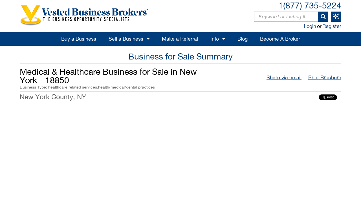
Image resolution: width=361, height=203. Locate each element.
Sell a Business (126, 39)
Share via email (284, 77)
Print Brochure (324, 77)
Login (310, 26)
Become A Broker (280, 39)
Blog (242, 39)
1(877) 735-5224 (309, 5)
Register (331, 26)
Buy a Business (78, 39)
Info (214, 39)
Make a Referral (180, 39)
